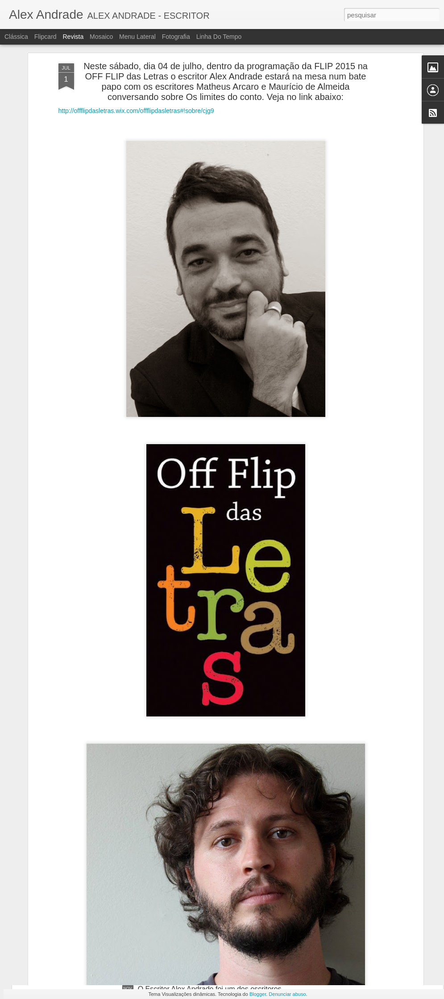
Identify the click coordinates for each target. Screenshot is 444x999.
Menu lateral (137, 36)
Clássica (16, 36)
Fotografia (176, 36)
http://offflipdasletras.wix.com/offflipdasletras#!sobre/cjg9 (136, 67)
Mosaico (101, 36)
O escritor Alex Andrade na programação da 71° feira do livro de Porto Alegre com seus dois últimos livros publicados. (222, 895)
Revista (72, 36)
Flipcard (45, 36)
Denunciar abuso (287, 994)
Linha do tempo (219, 36)
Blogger (257, 994)
